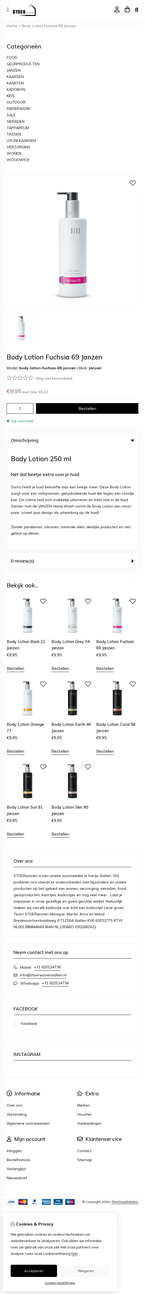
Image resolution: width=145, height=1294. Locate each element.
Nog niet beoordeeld (54, 378)
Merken (83, 1003)
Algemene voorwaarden (28, 1021)
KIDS (11, 95)
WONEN (14, 153)
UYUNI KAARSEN (21, 140)
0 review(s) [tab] (72, 459)
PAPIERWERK (18, 108)
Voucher (84, 1012)
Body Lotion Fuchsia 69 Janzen (49, 25)
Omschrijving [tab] (72, 440)
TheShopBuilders (124, 1100)
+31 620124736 (47, 865)
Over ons (14, 1003)
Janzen (95, 368)
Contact (84, 1049)
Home (12, 25)
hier (74, 1253)
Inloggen (14, 1049)
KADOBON (16, 89)
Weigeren (86, 1271)
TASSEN (14, 134)
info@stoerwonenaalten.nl (43, 873)
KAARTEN (15, 83)
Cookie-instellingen (60, 1283)
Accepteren (34, 1271)
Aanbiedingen (89, 1021)
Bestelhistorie (18, 1058)
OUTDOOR (16, 102)
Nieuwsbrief (17, 1076)
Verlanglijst (16, 1067)
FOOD (12, 57)
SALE (11, 115)
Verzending (17, 1012)
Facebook (29, 922)
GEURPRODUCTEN (23, 64)
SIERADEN (16, 121)
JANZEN (14, 70)
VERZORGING (18, 147)
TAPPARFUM (18, 127)
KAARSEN (15, 76)
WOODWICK (18, 159)
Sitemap (84, 1058)
